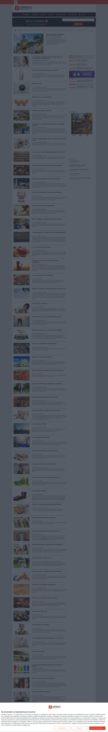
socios (13, 714)
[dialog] (54, 717)
